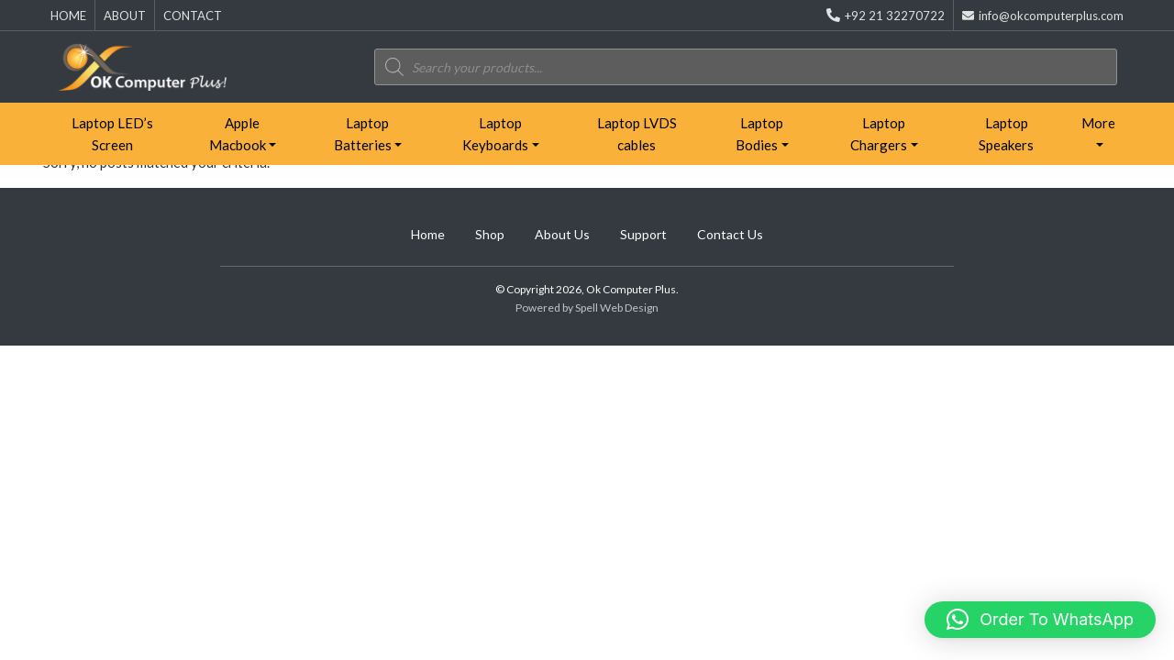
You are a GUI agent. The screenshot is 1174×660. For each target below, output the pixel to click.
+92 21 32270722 (885, 15)
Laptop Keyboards (495, 134)
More (1098, 123)
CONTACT (192, 15)
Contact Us (730, 234)
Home (428, 234)
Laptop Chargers (878, 134)
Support (643, 234)
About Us (562, 234)
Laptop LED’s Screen (112, 134)
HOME (68, 15)
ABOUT (125, 15)
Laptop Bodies (759, 134)
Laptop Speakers (1006, 134)
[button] (1040, 619)
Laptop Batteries (363, 134)
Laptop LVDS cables (637, 134)
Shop (489, 234)
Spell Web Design (617, 307)
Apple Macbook (237, 134)
